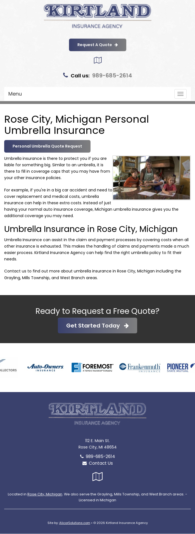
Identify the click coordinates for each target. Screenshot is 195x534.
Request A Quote (97, 45)
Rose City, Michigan (44, 494)
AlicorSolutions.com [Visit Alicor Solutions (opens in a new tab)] (74, 523)
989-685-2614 (112, 75)
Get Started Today (97, 325)
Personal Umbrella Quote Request (47, 146)
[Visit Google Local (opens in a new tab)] (97, 60)
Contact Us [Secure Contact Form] (97, 463)
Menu (15, 93)
